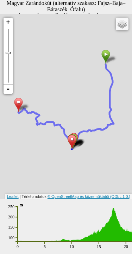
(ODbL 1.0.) (120, 196)
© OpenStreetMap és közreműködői (79, 196)
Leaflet (13, 196)
